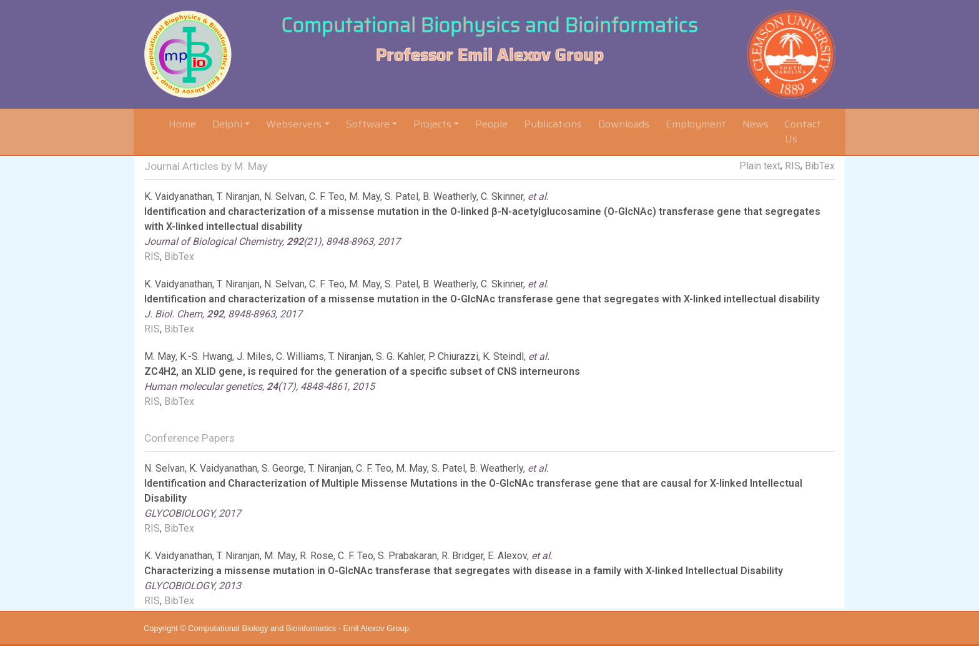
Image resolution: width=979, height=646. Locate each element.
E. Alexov (507, 556)
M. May (364, 196)
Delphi (227, 124)
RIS (792, 166)
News (755, 124)
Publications (553, 124)
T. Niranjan (238, 196)
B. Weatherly (449, 196)
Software (368, 124)
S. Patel (401, 196)
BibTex (820, 166)
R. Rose (316, 556)
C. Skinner (502, 196)
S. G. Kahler (400, 356)
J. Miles (254, 356)
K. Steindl (503, 356)
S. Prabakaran (407, 556)
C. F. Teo (327, 196)
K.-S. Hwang (206, 356)
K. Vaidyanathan (178, 196)
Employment (696, 124)
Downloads (623, 124)
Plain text (759, 166)
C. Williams (300, 356)
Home (185, 124)
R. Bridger (462, 556)
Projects (432, 124)
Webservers (294, 124)
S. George (283, 468)
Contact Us (803, 131)
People (491, 124)
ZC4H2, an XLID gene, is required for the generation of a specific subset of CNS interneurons (362, 371)
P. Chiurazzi (453, 356)
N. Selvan (284, 196)
